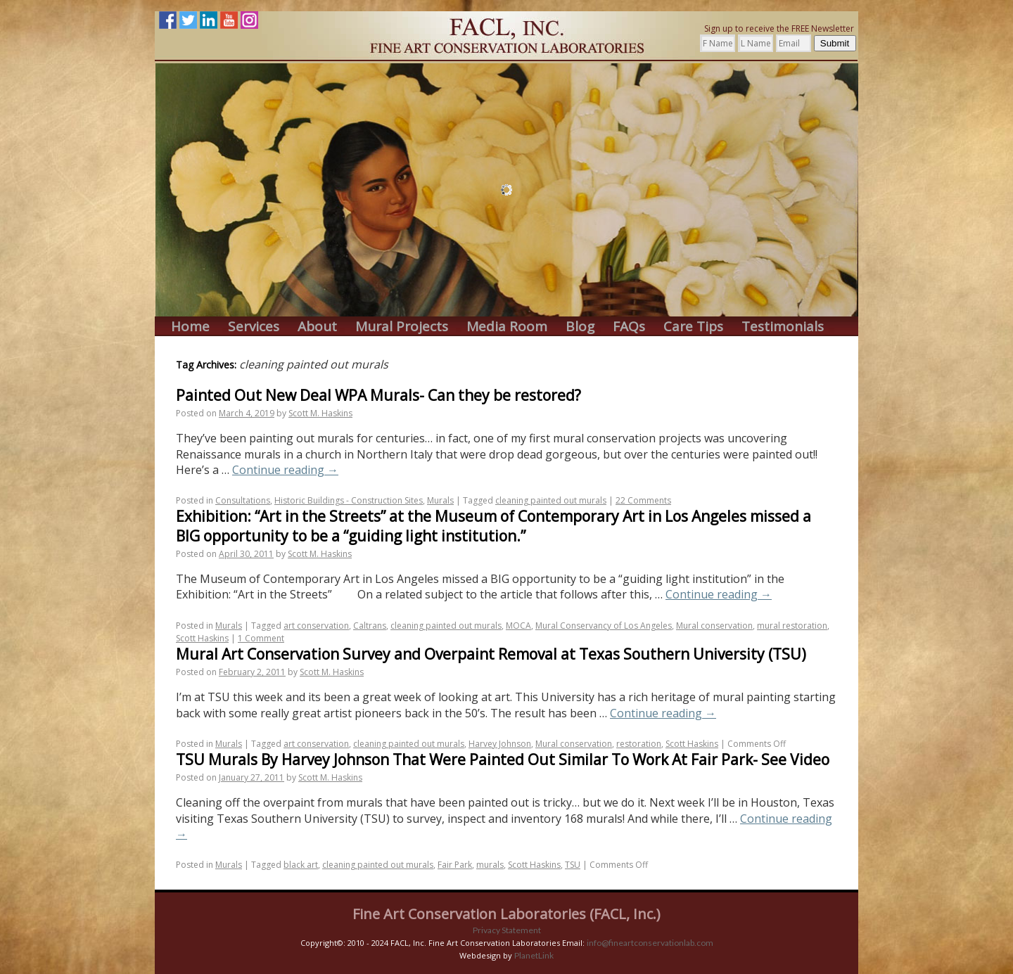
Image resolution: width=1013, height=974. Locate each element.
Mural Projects (401, 326)
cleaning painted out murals (550, 500)
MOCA (518, 626)
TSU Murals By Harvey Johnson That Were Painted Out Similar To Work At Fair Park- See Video (502, 759)
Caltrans (369, 626)
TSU (572, 865)
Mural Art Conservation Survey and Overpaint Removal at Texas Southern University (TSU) (491, 654)
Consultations (242, 500)
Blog (580, 326)
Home (190, 326)
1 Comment (261, 638)
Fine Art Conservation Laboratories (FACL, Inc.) (506, 913)
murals (490, 865)
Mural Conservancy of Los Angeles (603, 626)
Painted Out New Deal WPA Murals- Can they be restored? (378, 395)
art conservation (316, 626)
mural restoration (792, 626)
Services (253, 326)
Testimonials (782, 326)
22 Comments (643, 500)
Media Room (506, 326)
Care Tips (693, 326)
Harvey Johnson (500, 744)
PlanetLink (534, 955)
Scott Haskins (202, 638)
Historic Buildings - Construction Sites (348, 500)
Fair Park (455, 865)
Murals (440, 500)
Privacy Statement (507, 930)
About (317, 326)
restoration (638, 744)
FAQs (629, 326)
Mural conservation (714, 626)
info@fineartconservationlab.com (650, 942)
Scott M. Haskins (320, 413)
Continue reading (285, 470)
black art (300, 865)
